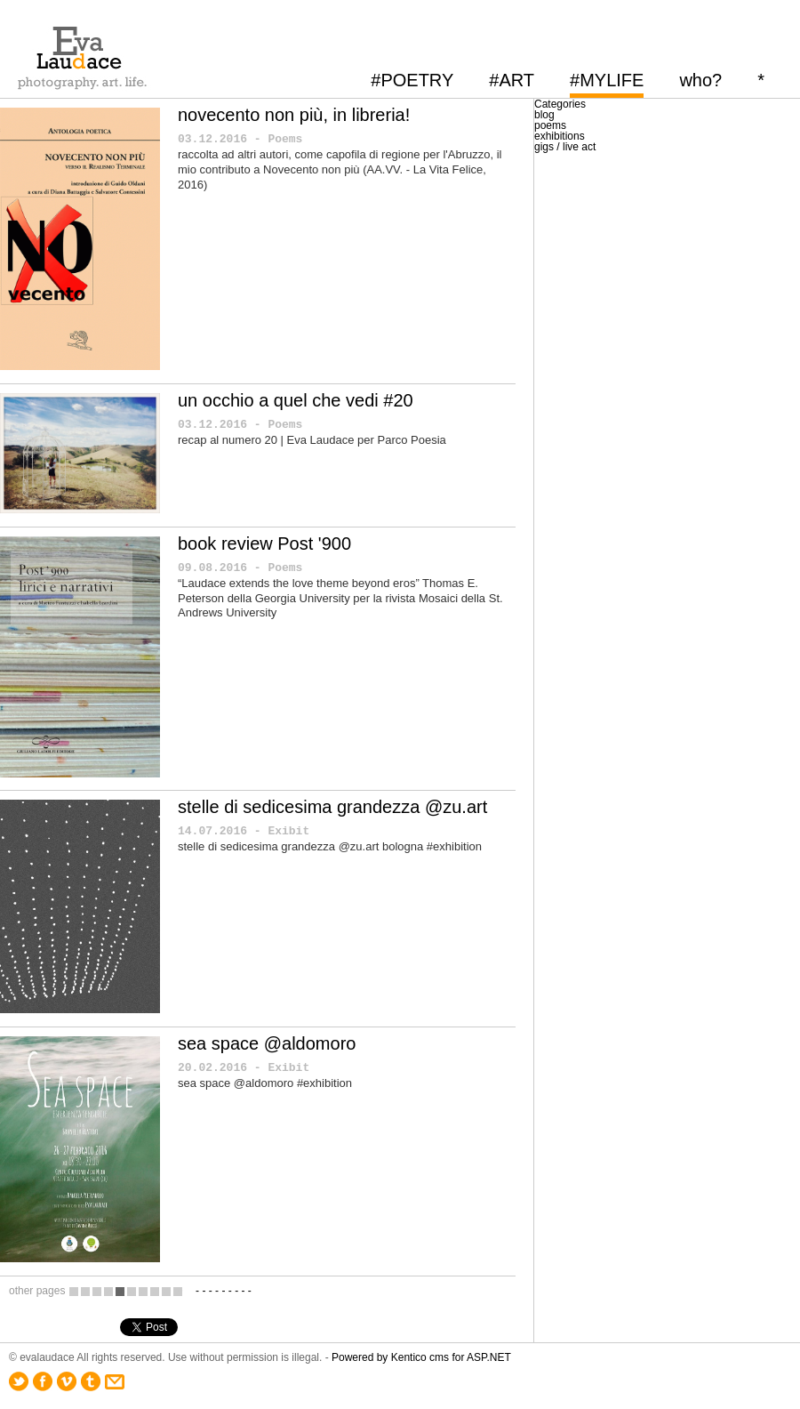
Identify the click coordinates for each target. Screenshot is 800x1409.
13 (96, 1291)
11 (73, 1291)
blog (544, 115)
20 (177, 1291)
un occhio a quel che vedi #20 (295, 400)
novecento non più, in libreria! (294, 115)
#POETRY (412, 80)
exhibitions (559, 136)
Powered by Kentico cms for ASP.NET (421, 1357)
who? (700, 80)
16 (131, 1291)
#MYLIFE (607, 80)
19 (166, 1291)
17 (143, 1291)
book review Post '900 (264, 543)
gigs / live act (565, 147)
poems (550, 125)
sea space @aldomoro (267, 1043)
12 (85, 1291)
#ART (511, 80)
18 (154, 1291)
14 (108, 1291)
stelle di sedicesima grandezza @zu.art (332, 807)
